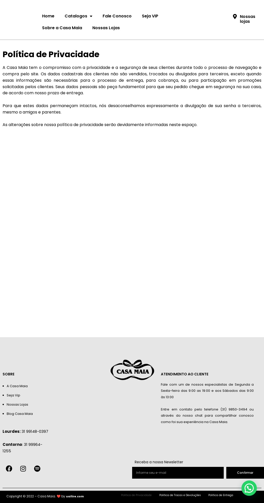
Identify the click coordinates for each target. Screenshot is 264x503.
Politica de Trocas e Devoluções (181, 495)
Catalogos (78, 16)
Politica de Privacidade (128, 495)
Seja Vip (13, 395)
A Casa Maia (17, 386)
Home (48, 16)
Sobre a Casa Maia (62, 28)
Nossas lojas (247, 19)
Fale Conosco (117, 16)
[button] (249, 489)
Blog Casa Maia (20, 413)
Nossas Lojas (106, 28)
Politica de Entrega (230, 495)
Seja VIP (150, 16)
